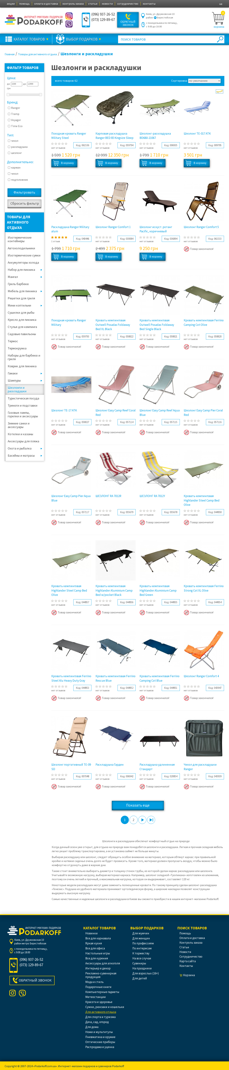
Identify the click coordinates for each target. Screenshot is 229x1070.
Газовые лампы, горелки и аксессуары (23, 414)
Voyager (16, 120)
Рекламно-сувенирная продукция (100, 975)
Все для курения (96, 958)
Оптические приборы (100, 1042)
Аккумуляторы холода (23, 262)
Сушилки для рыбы (21, 312)
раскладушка (19, 147)
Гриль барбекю (18, 284)
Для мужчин (140, 933)
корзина (219, 26)
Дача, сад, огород (97, 1022)
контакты (149, 3)
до (8, 83)
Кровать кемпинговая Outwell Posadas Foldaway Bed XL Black (113, 324)
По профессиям (143, 943)
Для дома (91, 1027)
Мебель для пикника (22, 291)
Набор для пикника (21, 270)
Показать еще (138, 805)
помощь (24, 3)
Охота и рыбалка (19, 448)
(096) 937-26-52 (103, 14)
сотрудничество (127, 3)
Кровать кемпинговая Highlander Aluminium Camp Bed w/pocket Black (114, 590)
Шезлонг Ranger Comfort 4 (201, 676)
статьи (92, 3)
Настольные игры (97, 953)
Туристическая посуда (23, 398)
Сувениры (139, 963)
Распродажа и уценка (99, 1047)
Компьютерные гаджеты (102, 992)
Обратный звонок (127, 23)
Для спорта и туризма (100, 1017)
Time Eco (17, 126)
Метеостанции (95, 997)
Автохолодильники (21, 248)
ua (220, 4)
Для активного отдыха (100, 1012)
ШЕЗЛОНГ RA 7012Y (152, 496)
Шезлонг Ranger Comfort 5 (201, 227)
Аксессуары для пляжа (23, 441)
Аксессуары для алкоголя (102, 963)
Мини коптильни (19, 305)
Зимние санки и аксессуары (19, 425)
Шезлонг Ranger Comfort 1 (113, 227)
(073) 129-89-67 (103, 19)
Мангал (13, 277)
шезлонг (16, 153)
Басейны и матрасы (21, 455)
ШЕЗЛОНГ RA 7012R (108, 496)
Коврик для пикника (22, 366)
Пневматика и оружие (100, 1037)
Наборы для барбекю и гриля (24, 357)
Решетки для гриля (21, 298)
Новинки (91, 933)
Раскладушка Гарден (110, 765)
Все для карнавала (98, 938)
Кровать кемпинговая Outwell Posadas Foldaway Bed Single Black (157, 324)
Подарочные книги (98, 987)
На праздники (142, 968)
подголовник (19, 179)
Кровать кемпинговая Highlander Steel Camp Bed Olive (202, 500)
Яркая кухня (93, 943)
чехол (14, 140)
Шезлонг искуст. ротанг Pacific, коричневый (156, 229)
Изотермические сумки (24, 255)
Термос (13, 341)
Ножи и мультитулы (99, 1032)
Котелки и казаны (20, 434)
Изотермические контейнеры (19, 239)
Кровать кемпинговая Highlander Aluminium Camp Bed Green (158, 590)
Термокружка (17, 348)
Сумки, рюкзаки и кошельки (104, 1007)
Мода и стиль (94, 982)
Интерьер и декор (98, 968)
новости (107, 3)
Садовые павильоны (22, 334)
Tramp (15, 114)
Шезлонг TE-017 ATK (197, 133)
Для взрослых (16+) (145, 973)
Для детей (139, 978)
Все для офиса (95, 948)
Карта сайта (187, 961)
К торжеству (140, 953)
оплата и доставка (46, 3)
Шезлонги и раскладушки (17, 389)
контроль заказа (73, 3)
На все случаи (141, 958)
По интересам (142, 948)
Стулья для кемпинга (22, 327)
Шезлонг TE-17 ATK (64, 410)
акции (11, 3)
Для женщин (141, 938)
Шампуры (14, 380)
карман (15, 167)
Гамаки (13, 373)
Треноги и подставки (22, 405)
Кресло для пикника (22, 320)
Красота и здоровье (98, 1002)
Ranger (15, 108)
